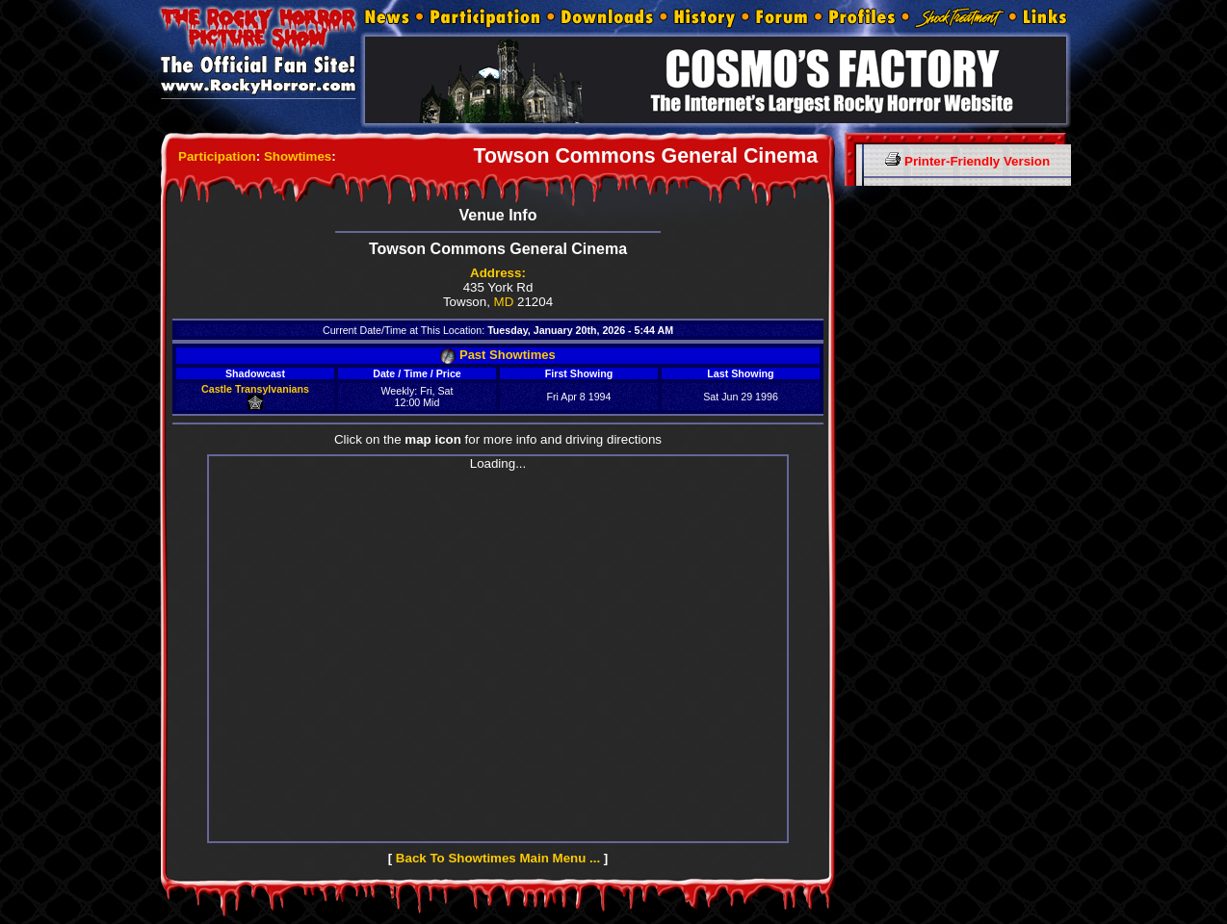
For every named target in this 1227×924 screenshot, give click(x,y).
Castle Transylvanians (255, 389)
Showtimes (297, 156)
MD (504, 302)
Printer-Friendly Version (967, 161)
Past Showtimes (497, 354)
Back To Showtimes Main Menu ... (498, 858)
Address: (498, 273)
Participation (217, 156)
